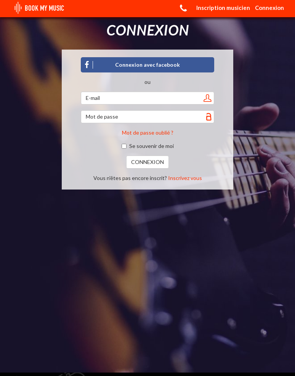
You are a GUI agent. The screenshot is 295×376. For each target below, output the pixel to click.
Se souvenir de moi (148, 146)
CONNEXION (147, 162)
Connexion (269, 7)
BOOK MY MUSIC (37, 8)
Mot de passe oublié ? (147, 132)
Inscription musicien (223, 7)
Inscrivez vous (185, 178)
